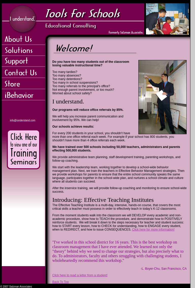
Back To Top (60, 282)
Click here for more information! (153, 229)
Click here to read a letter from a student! (79, 275)
